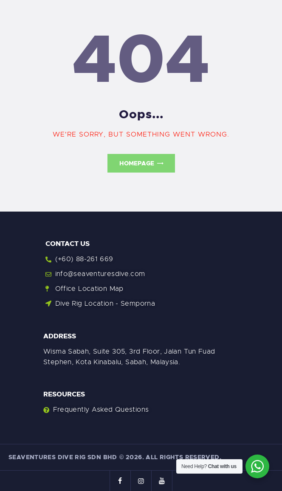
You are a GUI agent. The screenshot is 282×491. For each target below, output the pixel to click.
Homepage (136, 163)
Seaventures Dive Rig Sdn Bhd (62, 457)
